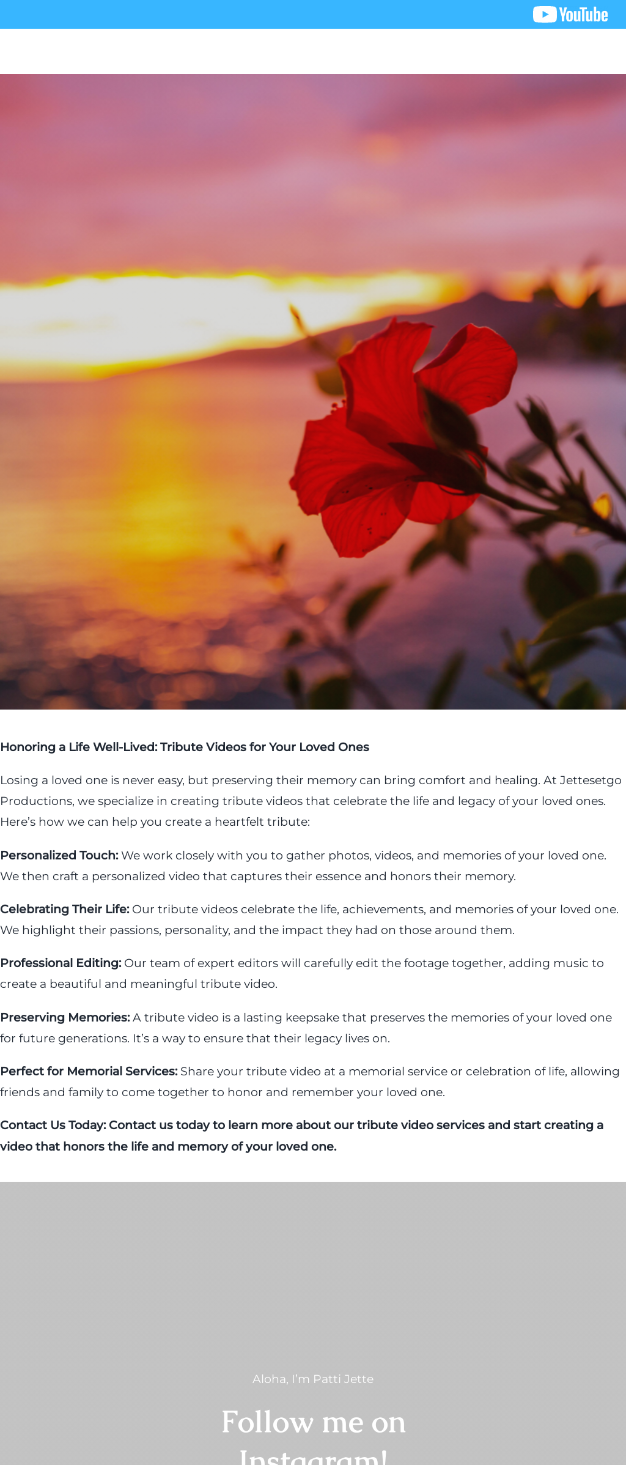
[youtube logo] (570, 12)
